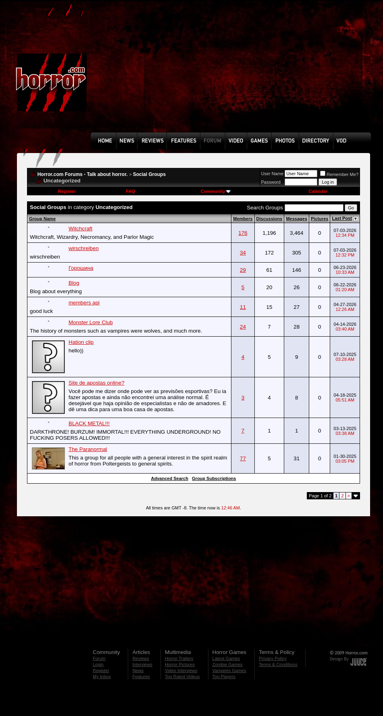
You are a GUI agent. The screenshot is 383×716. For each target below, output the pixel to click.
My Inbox (102, 676)
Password (271, 182)
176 (242, 233)
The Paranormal (88, 449)
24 (243, 327)
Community (216, 191)
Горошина (81, 268)
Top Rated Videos (182, 676)
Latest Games (226, 658)
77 (243, 458)
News (138, 670)
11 (243, 307)
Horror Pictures (180, 664)
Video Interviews (181, 670)
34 (243, 253)
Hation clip (81, 342)
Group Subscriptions (214, 478)
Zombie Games (227, 664)
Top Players (223, 676)
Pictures (319, 218)
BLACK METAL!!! (89, 423)
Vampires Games (229, 670)
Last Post (342, 218)
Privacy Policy (272, 658)
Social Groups (149, 174)
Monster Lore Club (91, 322)
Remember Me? (339, 174)
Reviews (140, 658)
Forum (99, 658)
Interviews (142, 664)
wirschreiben (84, 248)
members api (84, 303)
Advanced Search (169, 478)
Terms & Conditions (278, 664)
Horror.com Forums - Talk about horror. (82, 174)
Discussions (269, 218)
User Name (272, 173)
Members (242, 218)
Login (98, 664)
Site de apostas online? (97, 383)
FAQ (130, 191)
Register (67, 191)
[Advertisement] (199, 72)
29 (243, 270)
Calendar (317, 191)
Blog (74, 283)
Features (141, 676)
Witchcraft (80, 229)
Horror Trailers (179, 658)
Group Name (42, 218)
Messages (296, 218)
